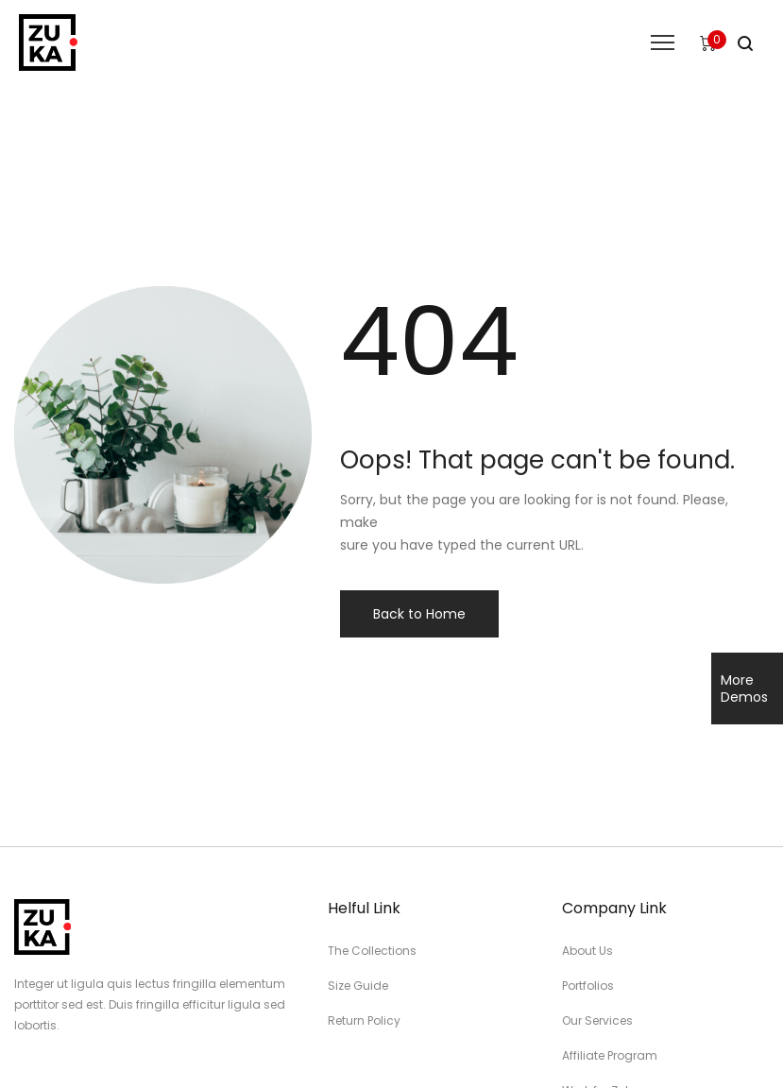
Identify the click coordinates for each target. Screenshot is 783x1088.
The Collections (372, 951)
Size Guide (358, 986)
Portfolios (588, 986)
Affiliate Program (609, 1055)
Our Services (597, 1020)
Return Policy (364, 1020)
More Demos (744, 688)
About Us (587, 951)
